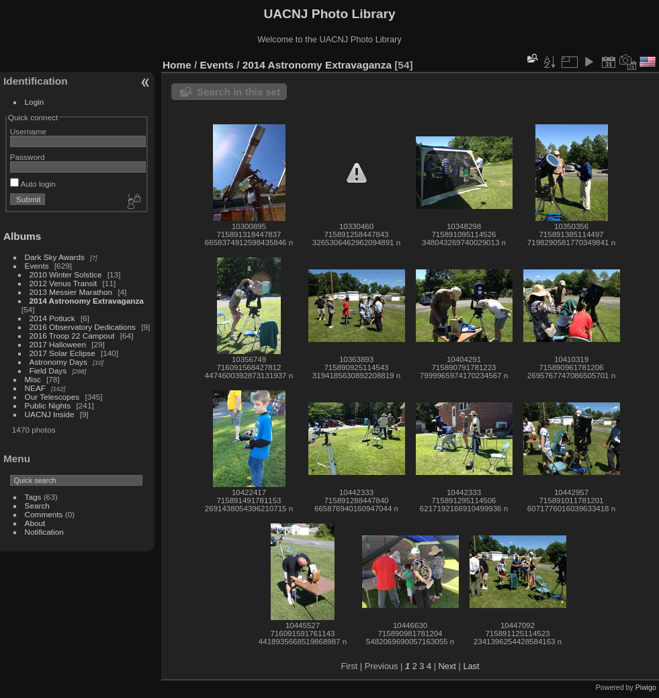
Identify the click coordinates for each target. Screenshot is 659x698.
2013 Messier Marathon (71, 292)
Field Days (48, 370)
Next (447, 666)
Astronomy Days (58, 361)
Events (37, 265)
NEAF (35, 388)
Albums (22, 236)
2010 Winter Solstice (66, 274)
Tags (33, 496)
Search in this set (238, 91)
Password (27, 156)
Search (37, 505)
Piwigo (645, 687)
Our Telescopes (52, 396)
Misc (33, 379)
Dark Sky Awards (55, 257)
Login (34, 101)
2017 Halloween (58, 344)
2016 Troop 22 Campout (72, 335)
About (35, 523)
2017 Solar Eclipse (62, 353)
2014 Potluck (52, 318)
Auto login (33, 183)
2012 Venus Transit (63, 283)
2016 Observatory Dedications (83, 326)
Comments (44, 514)
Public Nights (48, 405)
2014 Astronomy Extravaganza (87, 300)
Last (471, 666)
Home (177, 65)
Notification (44, 531)
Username (28, 131)
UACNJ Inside (50, 414)
